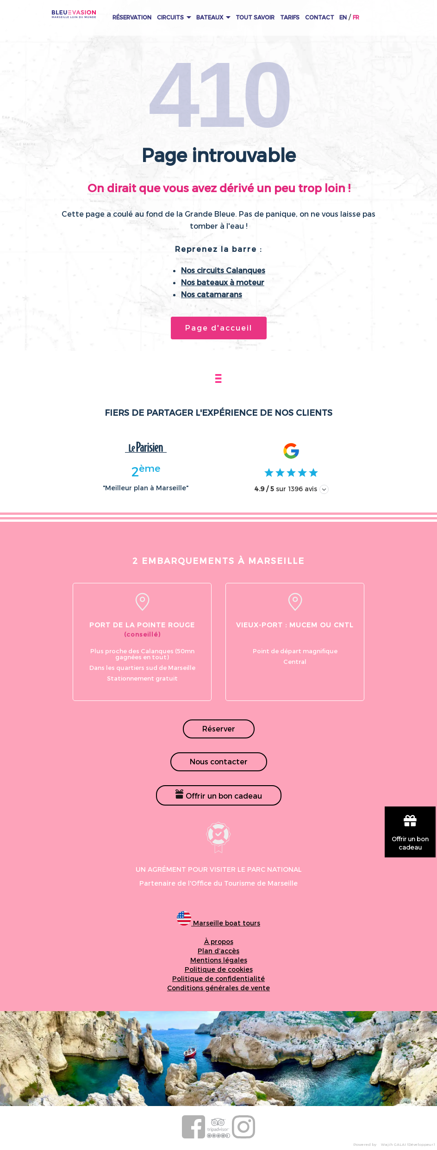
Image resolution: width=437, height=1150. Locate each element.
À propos (218, 941)
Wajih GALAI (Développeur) (408, 1144)
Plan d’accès (218, 951)
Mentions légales (218, 960)
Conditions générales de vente (218, 988)
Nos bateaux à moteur (222, 282)
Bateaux (213, 17)
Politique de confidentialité (218, 978)
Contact (319, 17)
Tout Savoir (255, 17)
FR (356, 17)
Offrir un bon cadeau (218, 794)
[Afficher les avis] (324, 489)
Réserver (218, 728)
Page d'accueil (218, 327)
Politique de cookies (219, 969)
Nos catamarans (211, 294)
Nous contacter (219, 761)
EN (343, 17)
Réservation (131, 17)
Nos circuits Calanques (223, 270)
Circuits (174, 17)
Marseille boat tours (218, 923)
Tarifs (290, 17)
